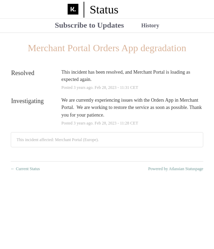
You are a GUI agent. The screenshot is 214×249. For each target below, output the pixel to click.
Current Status (25, 168)
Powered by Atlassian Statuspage (175, 168)
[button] (89, 26)
